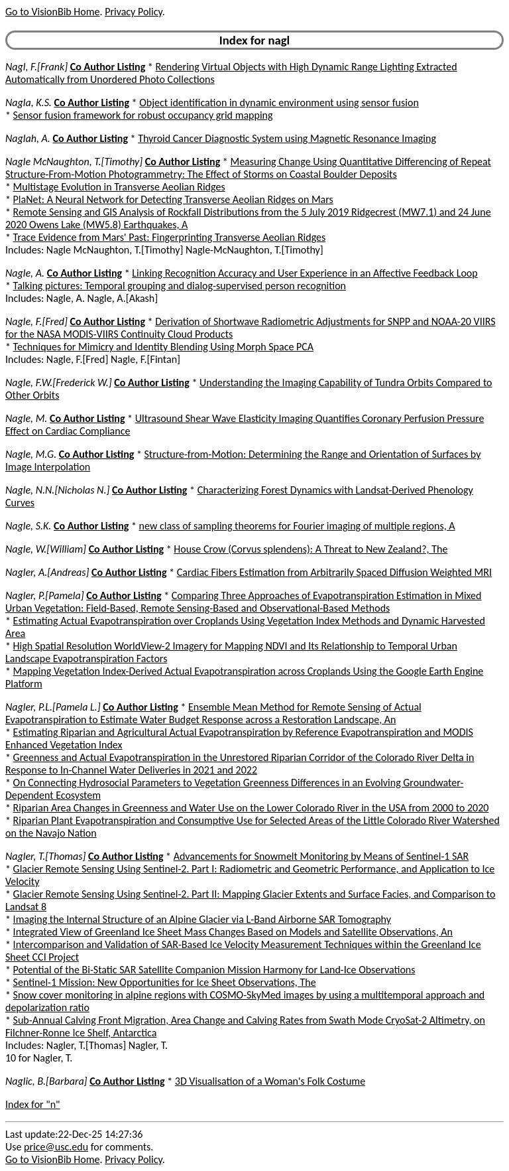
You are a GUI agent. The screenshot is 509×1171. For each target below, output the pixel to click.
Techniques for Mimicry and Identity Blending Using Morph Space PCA (163, 346)
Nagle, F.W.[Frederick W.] (58, 382)
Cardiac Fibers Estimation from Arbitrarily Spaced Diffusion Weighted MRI (334, 572)
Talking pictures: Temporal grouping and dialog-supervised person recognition (179, 285)
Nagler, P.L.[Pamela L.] (53, 707)
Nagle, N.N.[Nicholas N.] (57, 490)
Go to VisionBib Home (52, 11)
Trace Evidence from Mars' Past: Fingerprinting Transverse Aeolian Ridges (169, 237)
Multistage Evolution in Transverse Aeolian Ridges (119, 186)
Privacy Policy (133, 11)
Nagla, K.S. (28, 102)
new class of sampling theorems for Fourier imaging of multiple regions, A (297, 525)
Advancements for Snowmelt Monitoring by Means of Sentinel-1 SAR (321, 856)
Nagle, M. (26, 418)
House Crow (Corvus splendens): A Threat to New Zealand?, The (310, 549)
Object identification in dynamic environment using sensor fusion (279, 102)
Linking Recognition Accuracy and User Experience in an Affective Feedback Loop (304, 273)
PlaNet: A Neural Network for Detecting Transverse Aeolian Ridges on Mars (173, 199)
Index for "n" (32, 1104)
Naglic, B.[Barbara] (46, 1081)
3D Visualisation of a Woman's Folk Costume (270, 1081)
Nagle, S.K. (28, 525)
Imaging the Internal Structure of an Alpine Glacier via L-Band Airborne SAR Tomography (202, 919)
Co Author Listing (107, 66)
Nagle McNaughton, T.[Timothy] (73, 161)
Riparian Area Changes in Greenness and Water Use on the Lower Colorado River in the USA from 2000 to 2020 (251, 807)
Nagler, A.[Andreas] (47, 572)
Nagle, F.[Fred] (36, 321)
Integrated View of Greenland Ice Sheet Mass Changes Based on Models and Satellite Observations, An (233, 932)
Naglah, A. (27, 138)
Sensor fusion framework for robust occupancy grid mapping (143, 115)
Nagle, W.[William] (45, 549)
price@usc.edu (56, 1146)
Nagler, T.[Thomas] (45, 856)
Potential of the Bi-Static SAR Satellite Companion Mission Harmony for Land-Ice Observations (214, 969)
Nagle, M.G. (30, 454)
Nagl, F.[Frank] (36, 66)
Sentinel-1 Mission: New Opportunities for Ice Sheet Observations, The (164, 982)
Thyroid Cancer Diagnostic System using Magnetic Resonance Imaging (287, 138)
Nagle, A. (24, 273)
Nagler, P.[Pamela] (44, 595)
